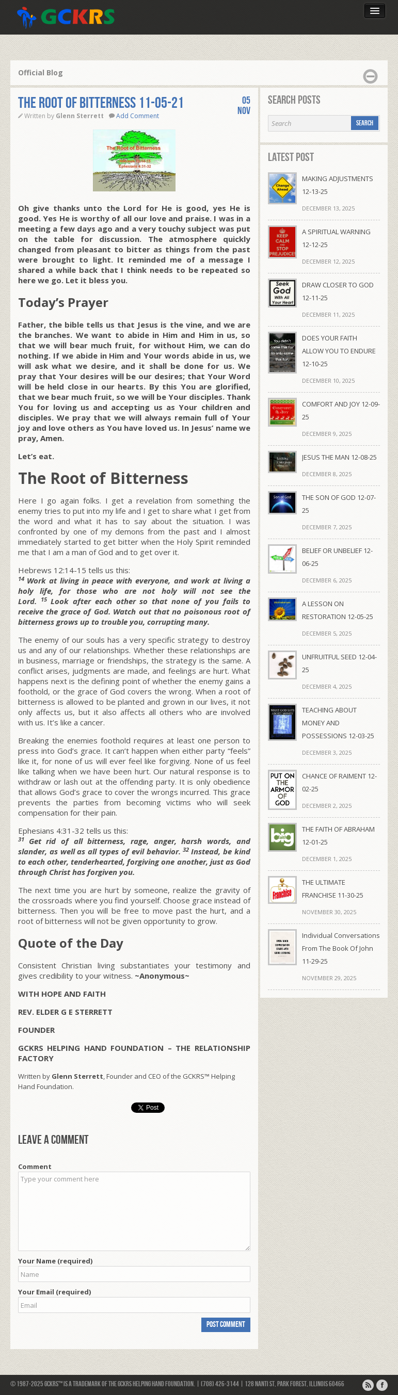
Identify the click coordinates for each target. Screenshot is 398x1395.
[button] (134, 570)
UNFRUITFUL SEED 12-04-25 (339, 663)
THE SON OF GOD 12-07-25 (339, 504)
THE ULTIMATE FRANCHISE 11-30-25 (332, 889)
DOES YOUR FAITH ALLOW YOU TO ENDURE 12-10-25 (339, 350)
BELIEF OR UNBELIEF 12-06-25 (337, 557)
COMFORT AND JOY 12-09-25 (341, 410)
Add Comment (137, 115)
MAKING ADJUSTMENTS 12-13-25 (337, 185)
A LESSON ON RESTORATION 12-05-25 (337, 610)
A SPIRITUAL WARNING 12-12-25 (336, 238)
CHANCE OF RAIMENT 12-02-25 (339, 782)
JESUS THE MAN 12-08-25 (339, 457)
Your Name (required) (55, 1261)
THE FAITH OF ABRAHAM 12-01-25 (338, 835)
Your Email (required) (54, 1291)
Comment (35, 1166)
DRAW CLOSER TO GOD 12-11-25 (338, 291)
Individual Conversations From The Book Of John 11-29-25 (341, 948)
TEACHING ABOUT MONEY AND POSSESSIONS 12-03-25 (338, 722)
